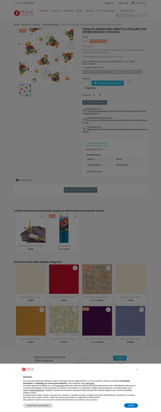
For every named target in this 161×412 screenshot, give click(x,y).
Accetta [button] (131, 405)
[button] (137, 369)
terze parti (60, 386)
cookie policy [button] (89, 383)
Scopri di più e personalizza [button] (38, 405)
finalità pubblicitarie (37, 390)
